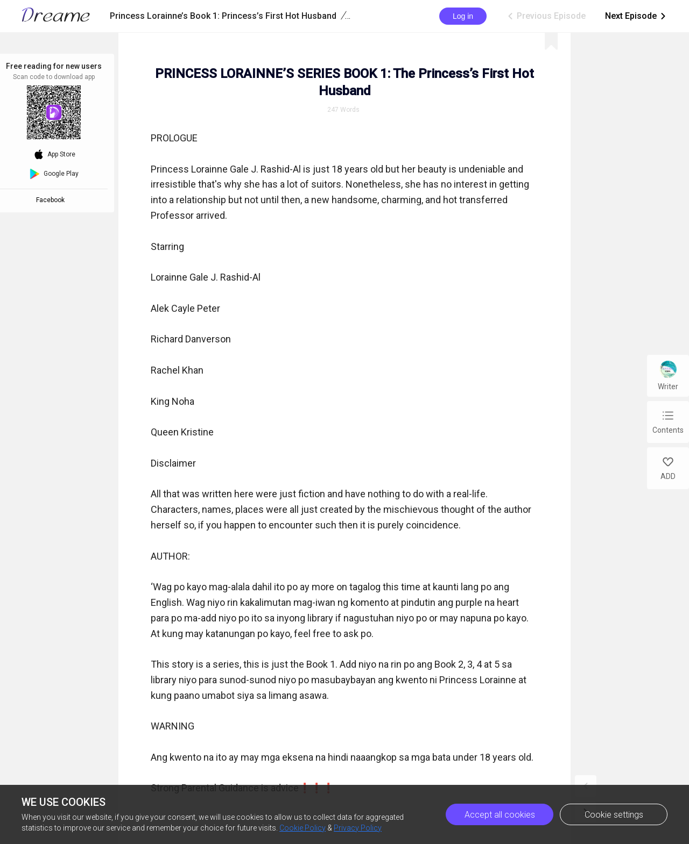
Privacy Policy (358, 828)
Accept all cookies (500, 815)
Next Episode (636, 16)
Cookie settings (614, 815)
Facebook (52, 200)
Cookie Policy (302, 828)
